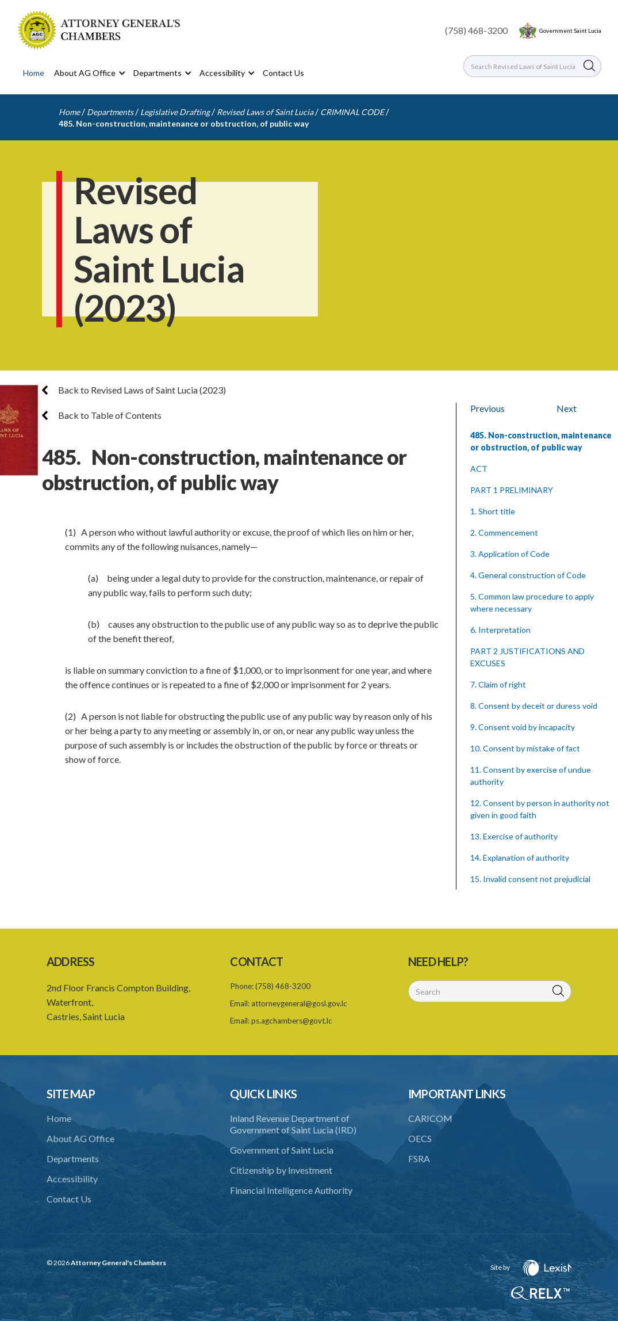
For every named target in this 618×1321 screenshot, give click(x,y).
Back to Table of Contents (102, 415)
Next (566, 408)
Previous (487, 408)
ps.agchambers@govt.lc (291, 1020)
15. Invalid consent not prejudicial (530, 879)
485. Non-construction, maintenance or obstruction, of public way (184, 123)
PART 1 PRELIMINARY (511, 490)
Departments (110, 112)
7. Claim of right (498, 684)
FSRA (419, 1158)
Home (33, 73)
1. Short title (492, 511)
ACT (479, 469)
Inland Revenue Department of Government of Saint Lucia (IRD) (293, 1124)
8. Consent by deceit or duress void (533, 706)
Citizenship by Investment (281, 1170)
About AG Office (80, 1138)
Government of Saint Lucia (281, 1149)
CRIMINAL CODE (352, 112)
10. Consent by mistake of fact (525, 748)
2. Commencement (504, 532)
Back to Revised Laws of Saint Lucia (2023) (134, 389)
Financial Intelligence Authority (291, 1190)
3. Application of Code (510, 554)
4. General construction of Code (528, 575)
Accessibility (72, 1178)
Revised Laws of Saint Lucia (265, 112)
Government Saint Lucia (570, 30)
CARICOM (430, 1118)
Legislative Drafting (175, 112)
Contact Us (283, 73)
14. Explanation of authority (519, 857)
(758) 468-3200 (476, 30)
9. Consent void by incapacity (522, 727)
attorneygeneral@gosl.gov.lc (299, 1003)
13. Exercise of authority (514, 836)
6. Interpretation (500, 630)
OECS (420, 1138)
